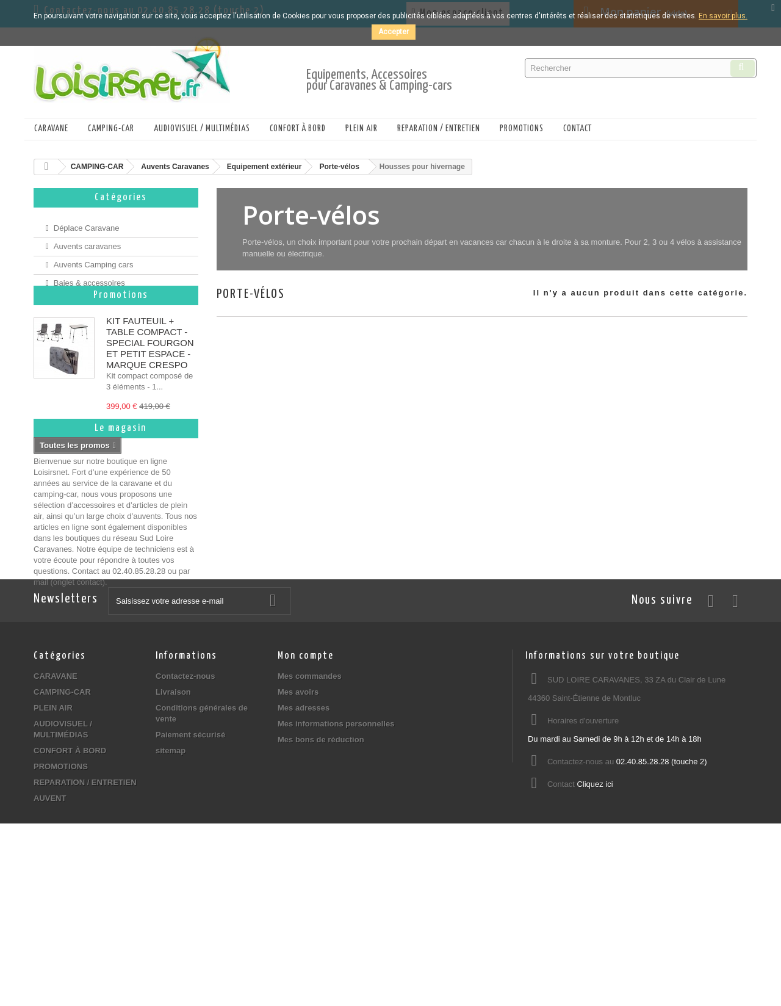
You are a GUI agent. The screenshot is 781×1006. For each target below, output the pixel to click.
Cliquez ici (595, 914)
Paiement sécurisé (190, 865)
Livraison (173, 822)
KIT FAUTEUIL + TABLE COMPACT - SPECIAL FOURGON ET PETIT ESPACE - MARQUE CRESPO (150, 363)
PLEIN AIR (361, 129)
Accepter (393, 31)
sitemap (170, 881)
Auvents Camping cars (94, 259)
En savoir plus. (723, 16)
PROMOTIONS (522, 129)
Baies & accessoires (89, 278)
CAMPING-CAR (111, 129)
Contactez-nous (185, 806)
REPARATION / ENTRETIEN (438, 129)
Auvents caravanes (87, 241)
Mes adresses (303, 838)
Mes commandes (310, 806)
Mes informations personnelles (336, 854)
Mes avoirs (298, 822)
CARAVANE (51, 129)
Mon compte (306, 786)
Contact (577, 129)
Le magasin (120, 501)
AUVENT (50, 928)
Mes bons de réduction (321, 870)
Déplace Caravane (87, 223)
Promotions (120, 315)
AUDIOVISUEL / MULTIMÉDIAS (202, 129)
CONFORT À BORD (298, 129)
